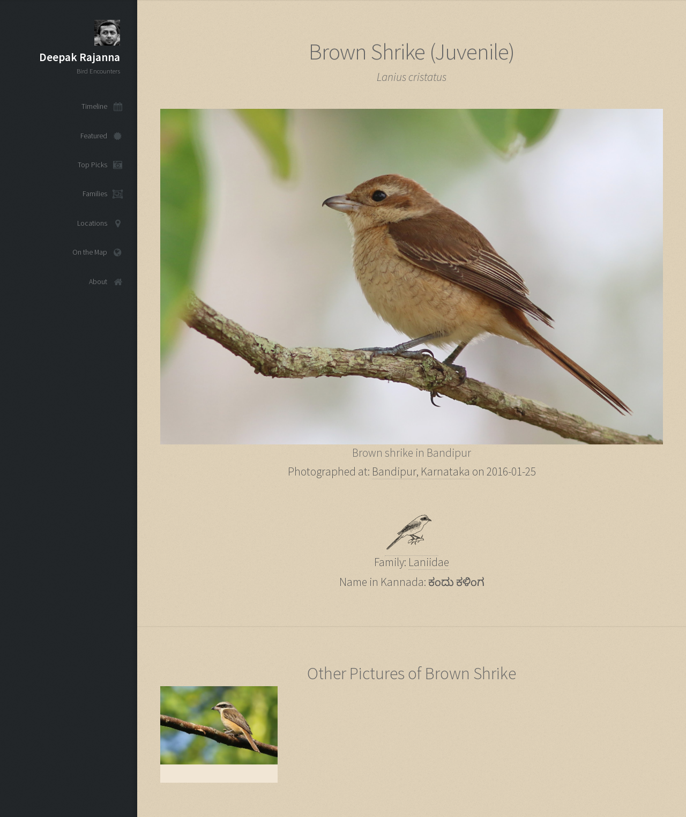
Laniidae (428, 562)
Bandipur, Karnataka (421, 471)
